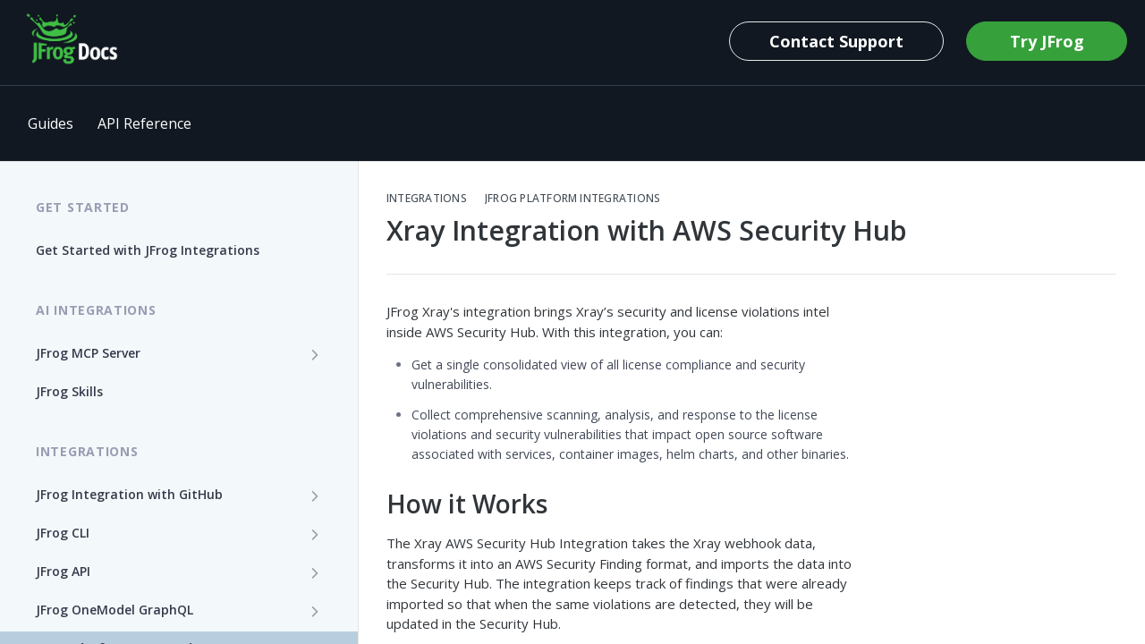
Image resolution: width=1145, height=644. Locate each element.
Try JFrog (1047, 41)
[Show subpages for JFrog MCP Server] (315, 354)
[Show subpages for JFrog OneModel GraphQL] (315, 611)
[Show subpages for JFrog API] (315, 572)
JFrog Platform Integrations (572, 198)
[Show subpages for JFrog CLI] (315, 534)
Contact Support (836, 41)
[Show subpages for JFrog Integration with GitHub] (315, 495)
